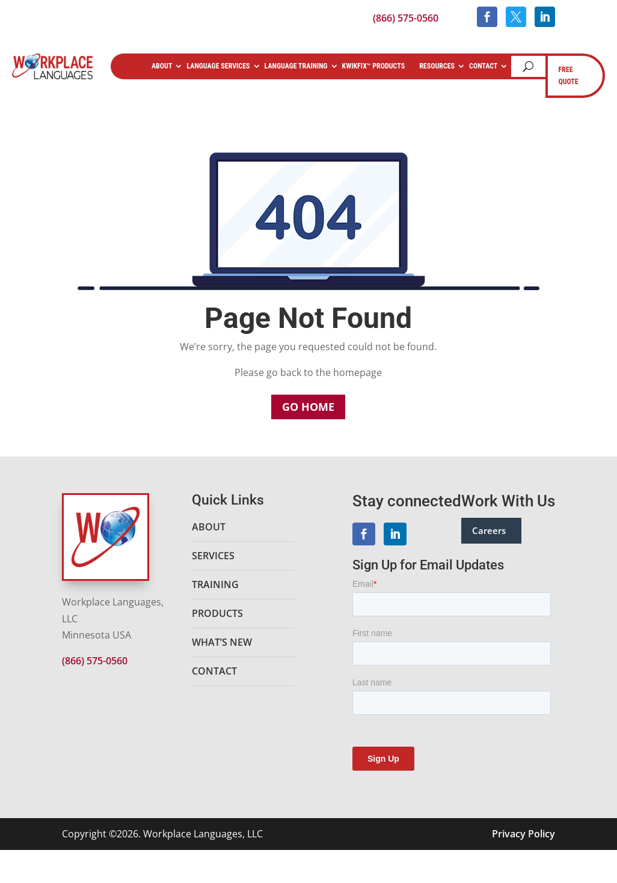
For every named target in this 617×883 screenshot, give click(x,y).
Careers (489, 530)
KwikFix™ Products (373, 66)
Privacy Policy (523, 833)
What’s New (222, 642)
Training (215, 584)
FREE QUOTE (568, 75)
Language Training (295, 66)
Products (217, 613)
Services (213, 555)
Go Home (308, 406)
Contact (483, 66)
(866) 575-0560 (405, 18)
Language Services (218, 66)
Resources (437, 66)
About (160, 66)
